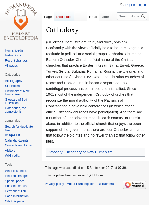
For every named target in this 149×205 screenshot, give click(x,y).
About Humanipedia (80, 184)
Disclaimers (106, 184)
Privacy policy (54, 184)
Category (55, 152)
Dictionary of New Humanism (89, 152)
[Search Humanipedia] (132, 16)
